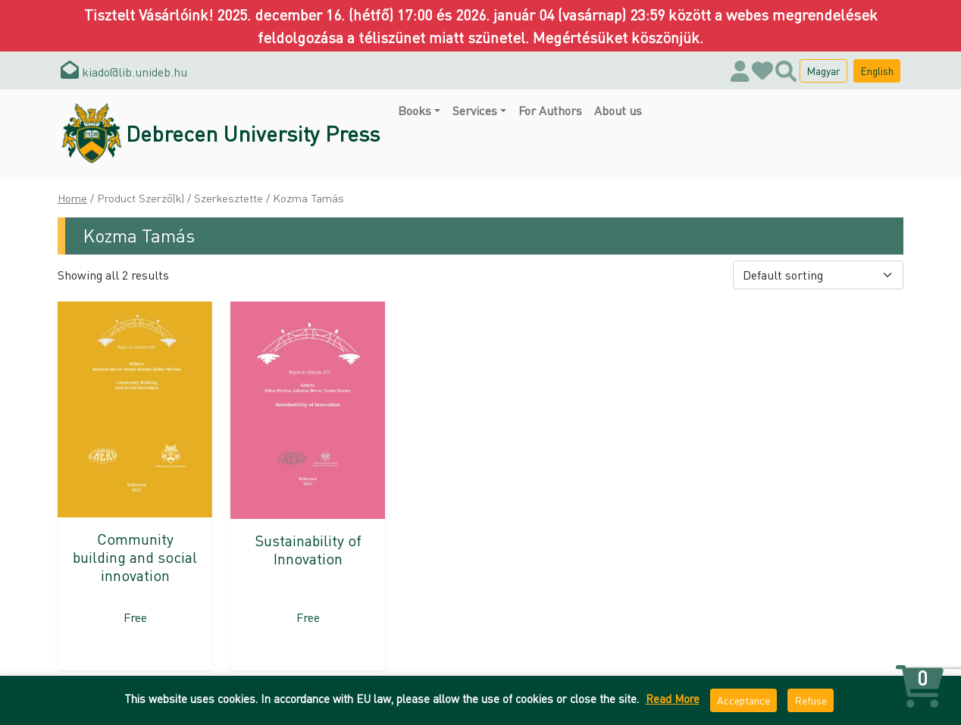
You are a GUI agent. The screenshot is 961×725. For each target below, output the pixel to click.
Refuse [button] (810, 700)
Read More (673, 698)
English (877, 70)
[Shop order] (818, 275)
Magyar (823, 70)
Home (72, 198)
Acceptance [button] (743, 700)
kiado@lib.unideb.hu (124, 72)
